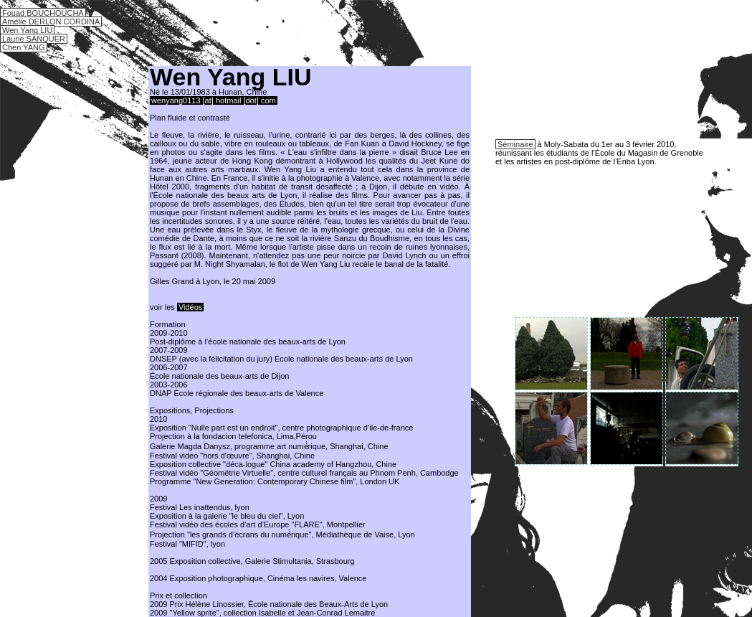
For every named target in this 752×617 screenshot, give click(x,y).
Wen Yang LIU (27, 30)
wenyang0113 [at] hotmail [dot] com (213, 100)
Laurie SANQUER (33, 38)
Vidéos (190, 307)
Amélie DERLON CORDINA (51, 21)
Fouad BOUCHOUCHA (43, 13)
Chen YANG (23, 47)
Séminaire (515, 144)
